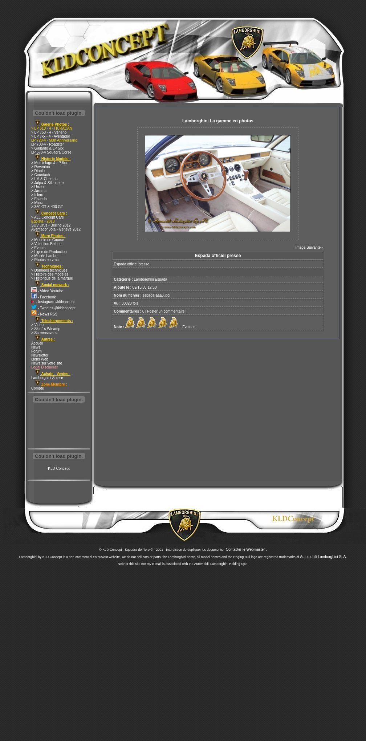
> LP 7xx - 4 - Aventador (50, 136)
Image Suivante (308, 247)
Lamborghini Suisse (47, 378)
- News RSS (44, 314)
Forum (36, 351)
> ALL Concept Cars (47, 217)
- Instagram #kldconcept (53, 302)
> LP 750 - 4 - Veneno (48, 132)
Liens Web (39, 359)
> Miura (37, 203)
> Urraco (38, 187)
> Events (38, 248)
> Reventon (40, 167)
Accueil (37, 343)
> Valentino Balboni (46, 244)
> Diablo (38, 171)
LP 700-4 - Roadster (47, 144)
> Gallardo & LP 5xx (47, 148)
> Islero (37, 195)
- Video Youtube (47, 291)
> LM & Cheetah (44, 179)
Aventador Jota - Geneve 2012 (56, 229)
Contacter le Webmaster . (246, 549)
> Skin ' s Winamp (45, 329)
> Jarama (38, 191)
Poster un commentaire (165, 311)
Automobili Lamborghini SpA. (323, 557)
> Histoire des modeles (49, 274)
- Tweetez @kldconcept (53, 308)
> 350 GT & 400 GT (47, 207)
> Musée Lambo (44, 256)
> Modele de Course (47, 240)
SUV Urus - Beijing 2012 (50, 225)
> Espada (39, 199)
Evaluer (188, 327)
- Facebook (43, 297)
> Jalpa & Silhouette (47, 183)
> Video (37, 325)
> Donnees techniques (49, 270)
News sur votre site (46, 363)
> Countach (40, 175)
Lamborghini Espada (150, 279)
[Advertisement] (59, 426)
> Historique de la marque (52, 278)
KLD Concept (58, 469)
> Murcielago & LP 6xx (49, 163)
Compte (37, 388)
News (35, 347)
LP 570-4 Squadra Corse (51, 152)
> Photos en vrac (44, 260)
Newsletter (39, 355)
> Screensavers (44, 333)
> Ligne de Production (49, 252)
